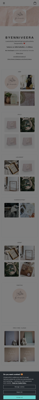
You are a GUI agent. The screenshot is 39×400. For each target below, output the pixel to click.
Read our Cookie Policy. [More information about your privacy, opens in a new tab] (19, 383)
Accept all (19, 398)
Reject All (19, 392)
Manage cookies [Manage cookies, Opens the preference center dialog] (19, 387)
